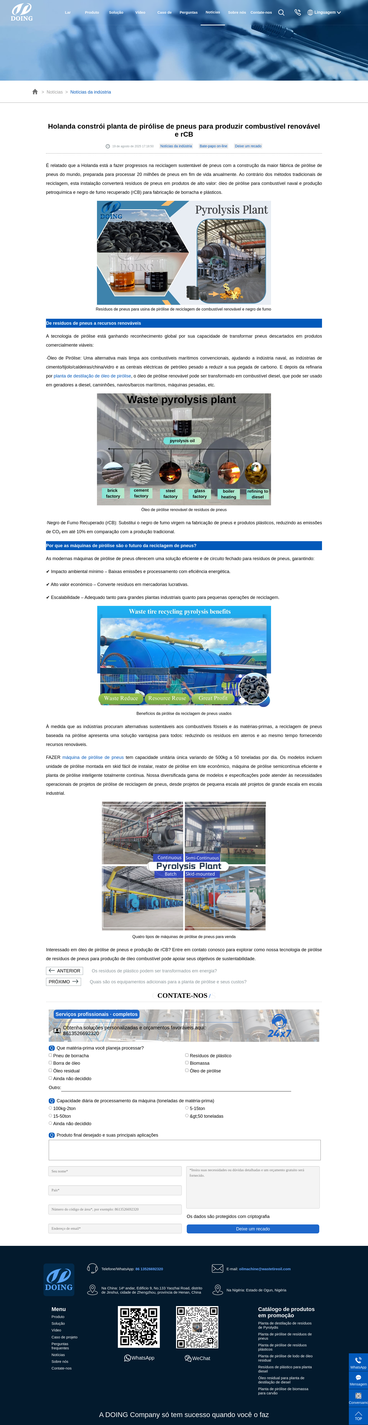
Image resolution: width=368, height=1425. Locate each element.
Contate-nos (261, 12)
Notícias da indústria (90, 92)
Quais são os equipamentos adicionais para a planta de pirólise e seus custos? (146, 981)
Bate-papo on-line (213, 146)
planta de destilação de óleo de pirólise (92, 375)
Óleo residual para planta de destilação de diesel (281, 1380)
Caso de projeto (164, 17)
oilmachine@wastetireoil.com (265, 1269)
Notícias (55, 92)
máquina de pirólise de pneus (93, 757)
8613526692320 (81, 1033)
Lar (68, 12)
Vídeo (140, 12)
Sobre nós (237, 12)
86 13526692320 (149, 1269)
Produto (92, 12)
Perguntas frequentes (188, 17)
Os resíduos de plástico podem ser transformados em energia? (131, 970)
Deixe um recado (248, 146)
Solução (116, 12)
